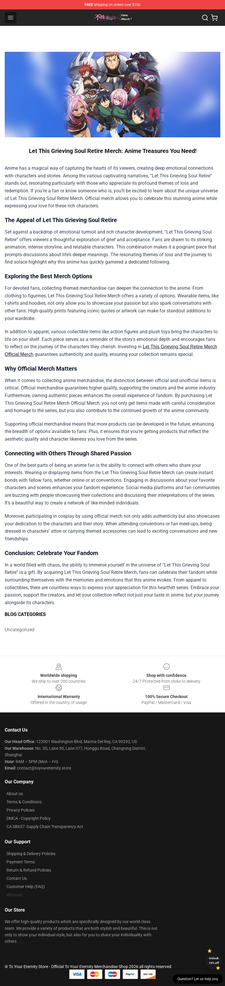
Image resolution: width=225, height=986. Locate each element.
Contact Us (16, 878)
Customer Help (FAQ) (25, 886)
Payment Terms (20, 862)
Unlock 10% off (214, 961)
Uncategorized (19, 629)
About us (14, 793)
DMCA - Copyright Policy (28, 818)
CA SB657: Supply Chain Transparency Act (44, 826)
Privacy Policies (20, 810)
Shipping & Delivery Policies (31, 853)
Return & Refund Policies (28, 870)
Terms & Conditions (24, 802)
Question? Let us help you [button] (197, 979)
